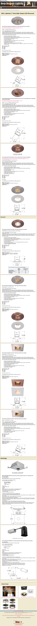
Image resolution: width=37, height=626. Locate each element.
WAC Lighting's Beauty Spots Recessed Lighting (9, 596)
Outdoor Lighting (10, 615)
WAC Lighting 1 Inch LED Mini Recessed (27, 596)
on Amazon (12, 27)
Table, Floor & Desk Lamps (17, 615)
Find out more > (30, 612)
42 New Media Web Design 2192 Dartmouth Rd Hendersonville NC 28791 (18, 623)
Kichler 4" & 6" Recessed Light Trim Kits (9, 609)
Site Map (18, 616)
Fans (34, 615)
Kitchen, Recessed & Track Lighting (27, 615)
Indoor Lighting (4, 615)
